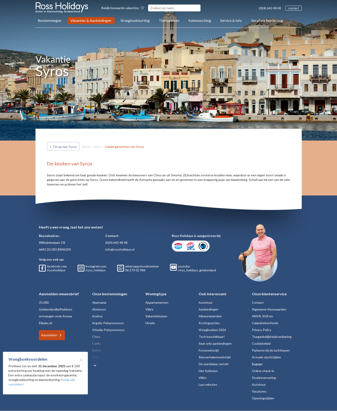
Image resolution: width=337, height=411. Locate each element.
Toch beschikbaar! (212, 337)
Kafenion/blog (199, 20)
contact (293, 8)
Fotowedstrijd (209, 350)
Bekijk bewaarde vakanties (122, 8)
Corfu (96, 343)
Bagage (257, 364)
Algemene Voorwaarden (269, 309)
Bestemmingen (49, 20)
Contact (258, 302)
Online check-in (263, 371)
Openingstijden (263, 398)
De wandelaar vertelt (213, 364)
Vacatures (259, 391)
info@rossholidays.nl (119, 249)
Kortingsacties (209, 323)
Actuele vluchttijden (266, 357)
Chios (96, 337)
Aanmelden (49, 335)
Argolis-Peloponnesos (108, 323)
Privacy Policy (261, 330)
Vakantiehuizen (156, 316)
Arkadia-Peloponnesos (108, 330)
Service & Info (231, 20)
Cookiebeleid (261, 343)
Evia (95, 357)
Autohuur (206, 302)
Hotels (150, 323)
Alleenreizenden (210, 316)
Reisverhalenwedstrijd (215, 357)
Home (86, 147)
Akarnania (99, 302)
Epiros (96, 350)
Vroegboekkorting (135, 20)
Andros (97, 316)
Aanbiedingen (208, 309)
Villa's (149, 309)
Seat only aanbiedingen (215, 343)
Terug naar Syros (65, 147)
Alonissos (99, 309)
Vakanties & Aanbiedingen (90, 20)
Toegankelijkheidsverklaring (271, 337)
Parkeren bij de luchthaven (271, 350)
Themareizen (169, 20)
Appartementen (156, 302)
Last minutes (208, 384)
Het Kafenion (208, 371)
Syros (97, 147)
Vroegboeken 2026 (212, 330)
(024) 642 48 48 (270, 8)
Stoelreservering (264, 378)
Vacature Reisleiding (267, 20)
